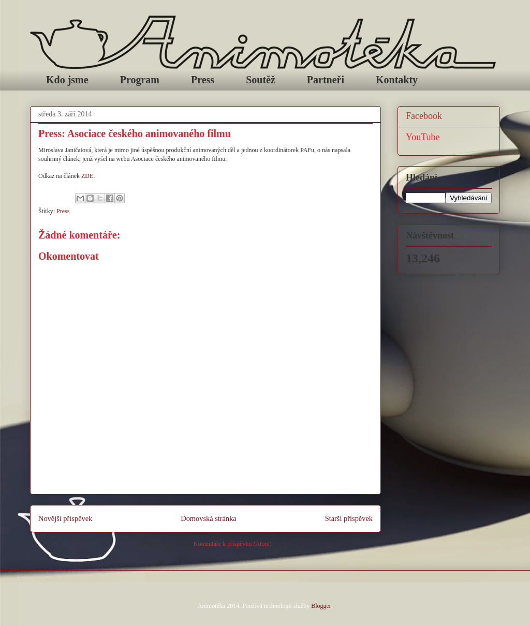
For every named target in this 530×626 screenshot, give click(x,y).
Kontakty (397, 79)
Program (139, 79)
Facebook (424, 116)
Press (202, 79)
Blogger (321, 605)
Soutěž (260, 79)
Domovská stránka (209, 518)
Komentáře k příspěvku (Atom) (233, 543)
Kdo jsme (67, 79)
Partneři (325, 79)
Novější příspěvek (65, 518)
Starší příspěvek (349, 518)
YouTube (423, 137)
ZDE (87, 176)
